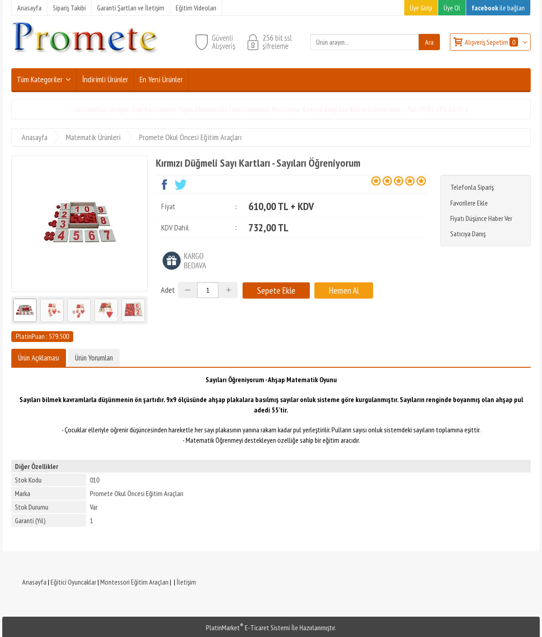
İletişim (186, 581)
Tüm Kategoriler (40, 79)
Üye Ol (452, 7)
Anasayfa (34, 581)
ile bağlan (498, 7)
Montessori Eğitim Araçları (134, 581)
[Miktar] (208, 290)
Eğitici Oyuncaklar (73, 581)
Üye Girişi (421, 7)
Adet (168, 290)
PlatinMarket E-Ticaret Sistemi (248, 627)
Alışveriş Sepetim (492, 42)
